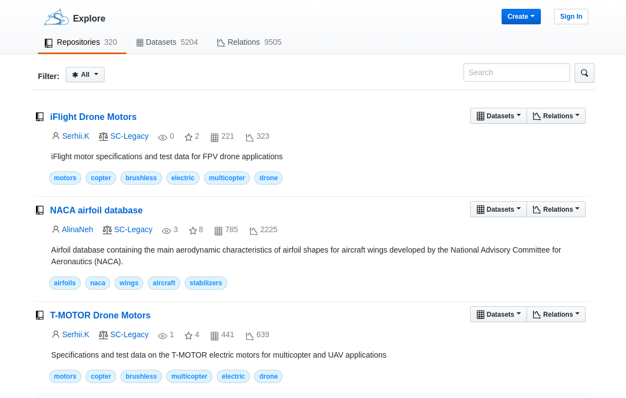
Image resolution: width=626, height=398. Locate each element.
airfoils (65, 283)
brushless (141, 178)
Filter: (49, 76)
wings (128, 283)
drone (268, 178)
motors (65, 178)
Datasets (498, 116)
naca (97, 283)
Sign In (571, 16)
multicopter (227, 178)
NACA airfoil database (96, 210)
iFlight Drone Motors (93, 117)
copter (101, 178)
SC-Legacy (129, 136)
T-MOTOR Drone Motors (100, 315)
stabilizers (206, 283)
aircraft (164, 283)
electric (183, 178)
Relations (556, 116)
